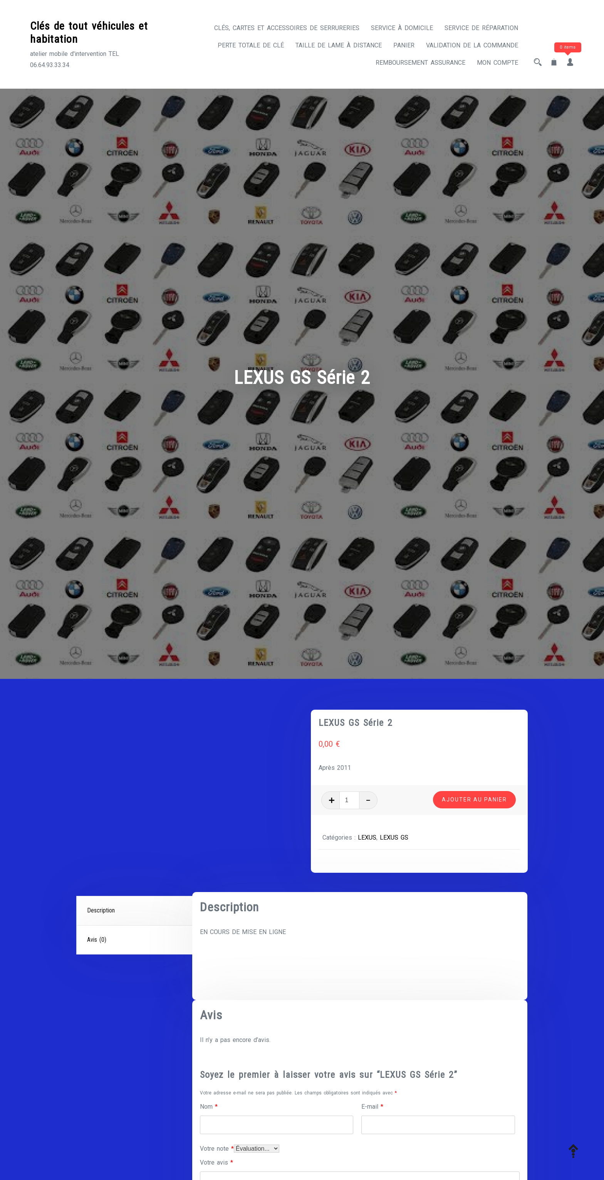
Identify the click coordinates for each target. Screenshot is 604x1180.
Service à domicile (402, 28)
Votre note (217, 1148)
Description (101, 910)
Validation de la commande (472, 45)
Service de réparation (481, 28)
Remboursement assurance (420, 62)
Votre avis (216, 1162)
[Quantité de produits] (349, 800)
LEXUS (367, 837)
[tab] (135, 911)
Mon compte (497, 62)
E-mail (372, 1106)
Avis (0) (96, 939)
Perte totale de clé (251, 45)
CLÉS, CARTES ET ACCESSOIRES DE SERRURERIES (286, 28)
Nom (209, 1106)
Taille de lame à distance (338, 45)
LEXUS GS (394, 837)
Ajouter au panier (474, 799)
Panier (403, 45)
